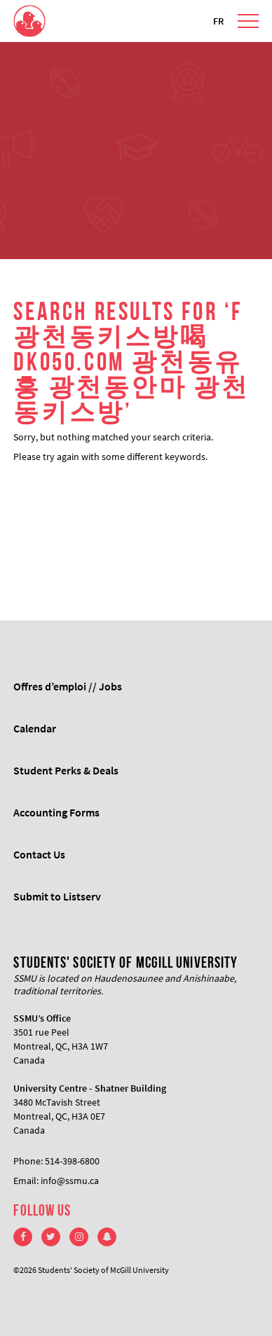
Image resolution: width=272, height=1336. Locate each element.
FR (218, 21)
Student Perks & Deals (65, 770)
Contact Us (39, 854)
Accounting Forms (56, 812)
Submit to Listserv (57, 896)
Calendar (34, 728)
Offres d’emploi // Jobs (67, 686)
